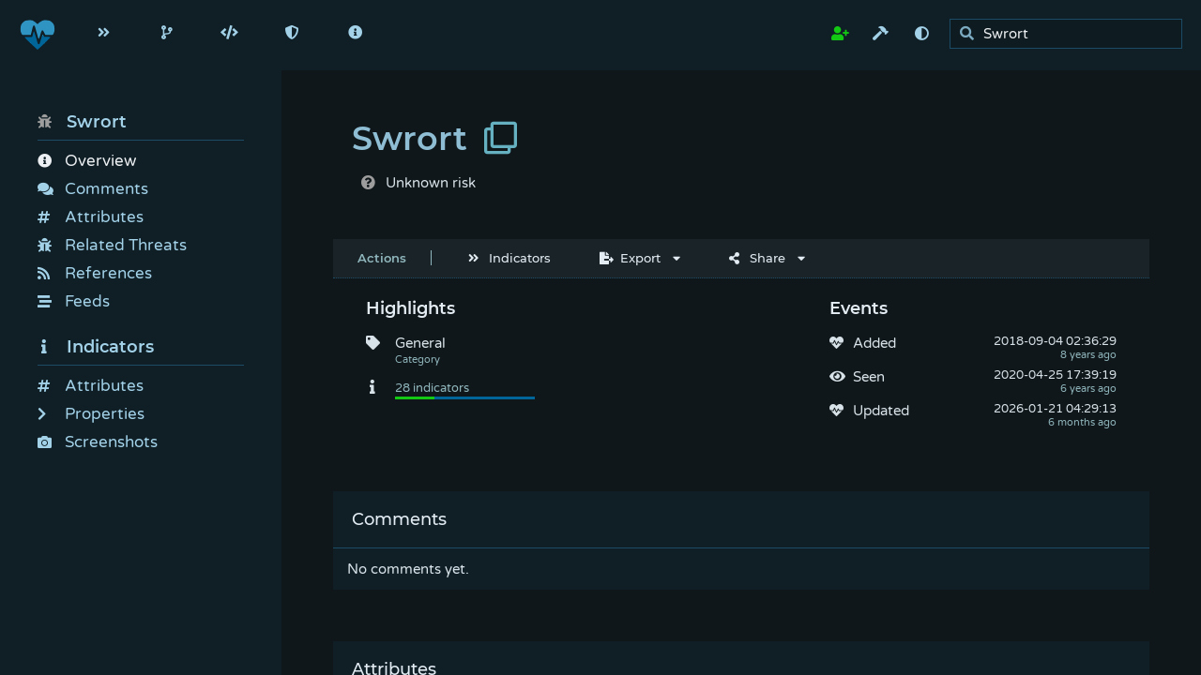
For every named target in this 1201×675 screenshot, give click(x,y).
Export (630, 257)
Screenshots (98, 442)
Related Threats (112, 245)
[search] (1071, 34)
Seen (869, 376)
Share (757, 257)
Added (874, 343)
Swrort (82, 122)
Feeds (74, 301)
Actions (381, 257)
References (95, 273)
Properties (91, 414)
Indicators (96, 347)
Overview (87, 161)
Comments (93, 189)
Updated (881, 410)
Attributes (91, 217)
